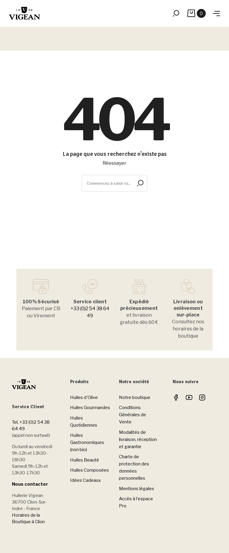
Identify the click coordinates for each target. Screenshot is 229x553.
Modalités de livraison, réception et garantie (138, 439)
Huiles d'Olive (84, 397)
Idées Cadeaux (85, 480)
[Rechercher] (114, 183)
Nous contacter (30, 484)
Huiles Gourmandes (90, 407)
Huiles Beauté (84, 460)
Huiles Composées (89, 470)
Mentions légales (136, 488)
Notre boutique (134, 397)
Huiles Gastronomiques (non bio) (87, 442)
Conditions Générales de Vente (132, 415)
